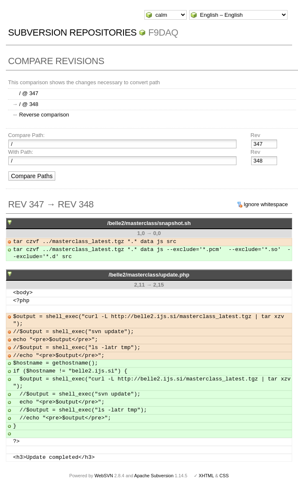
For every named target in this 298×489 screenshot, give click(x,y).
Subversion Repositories (72, 32)
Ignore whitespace (266, 204)
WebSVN (104, 475)
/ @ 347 (29, 93)
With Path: (20, 152)
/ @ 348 (29, 104)
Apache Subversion (154, 475)
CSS (224, 475)
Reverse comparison (44, 114)
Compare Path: (26, 135)
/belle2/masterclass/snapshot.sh (148, 223)
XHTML (206, 475)
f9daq (163, 32)
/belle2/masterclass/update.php (149, 275)
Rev (255, 135)
